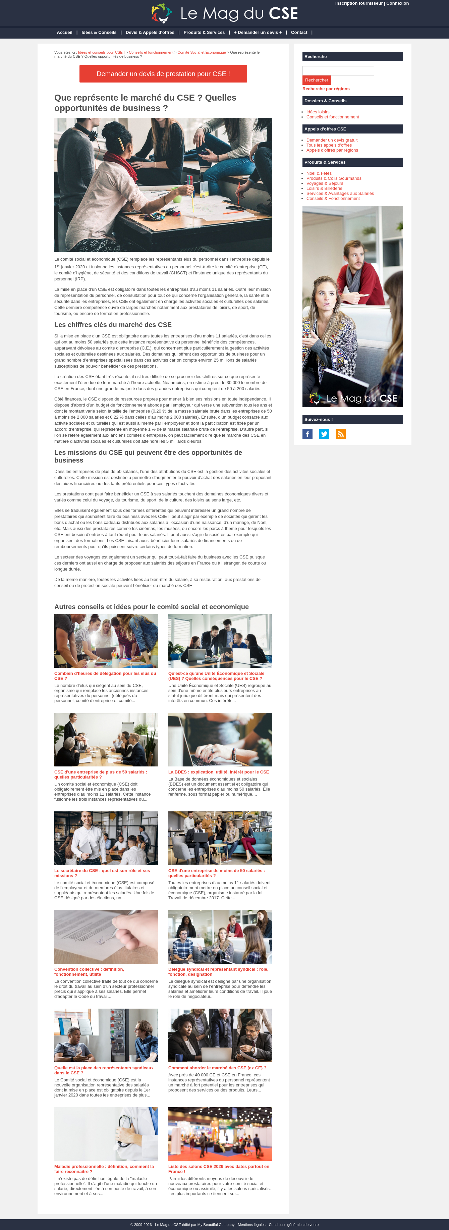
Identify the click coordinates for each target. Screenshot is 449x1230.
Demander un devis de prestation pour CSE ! (163, 73)
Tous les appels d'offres (329, 145)
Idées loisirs (318, 111)
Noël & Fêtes (319, 173)
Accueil (64, 32)
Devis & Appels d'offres (150, 32)
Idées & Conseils (98, 32)
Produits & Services (204, 32)
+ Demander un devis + (258, 32)
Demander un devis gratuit (331, 140)
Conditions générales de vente (294, 1225)
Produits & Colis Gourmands (333, 178)
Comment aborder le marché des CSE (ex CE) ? (217, 1067)
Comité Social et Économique (202, 52)
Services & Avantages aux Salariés (340, 193)
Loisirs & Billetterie (324, 188)
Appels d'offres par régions (332, 150)
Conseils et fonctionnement (151, 52)
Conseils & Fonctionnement (333, 198)
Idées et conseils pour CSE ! (101, 52)
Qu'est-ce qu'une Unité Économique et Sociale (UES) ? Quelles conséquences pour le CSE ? (216, 676)
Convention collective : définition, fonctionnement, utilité (89, 972)
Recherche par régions (326, 88)
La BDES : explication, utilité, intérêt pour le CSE (218, 771)
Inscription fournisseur (359, 3)
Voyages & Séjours (324, 183)
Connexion (397, 3)
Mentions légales (252, 1225)
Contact (299, 32)
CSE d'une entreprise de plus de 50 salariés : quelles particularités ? (100, 774)
